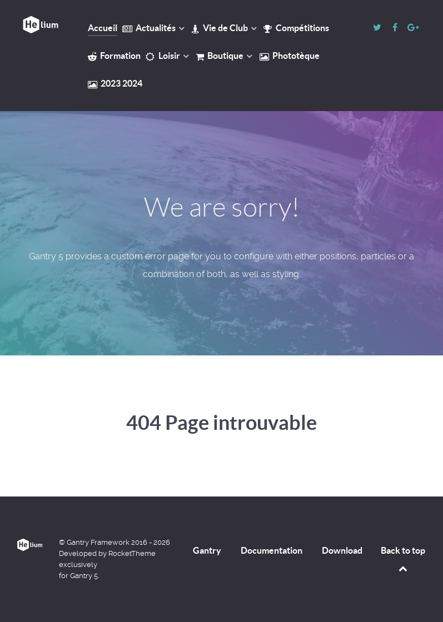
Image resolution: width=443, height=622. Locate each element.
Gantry (207, 550)
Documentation (271, 550)
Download (342, 550)
